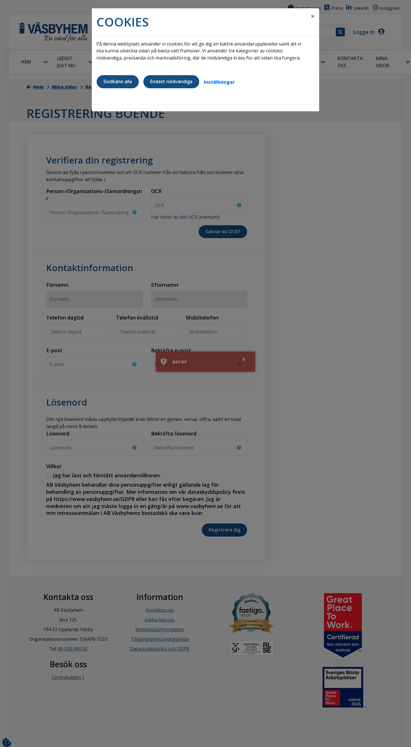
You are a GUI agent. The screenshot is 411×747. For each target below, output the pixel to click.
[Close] (312, 16)
